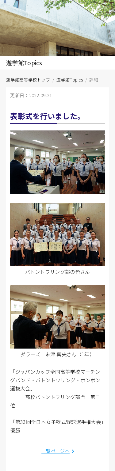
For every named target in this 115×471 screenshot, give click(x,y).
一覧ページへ (55, 451)
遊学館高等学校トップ (28, 80)
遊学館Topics (69, 80)
